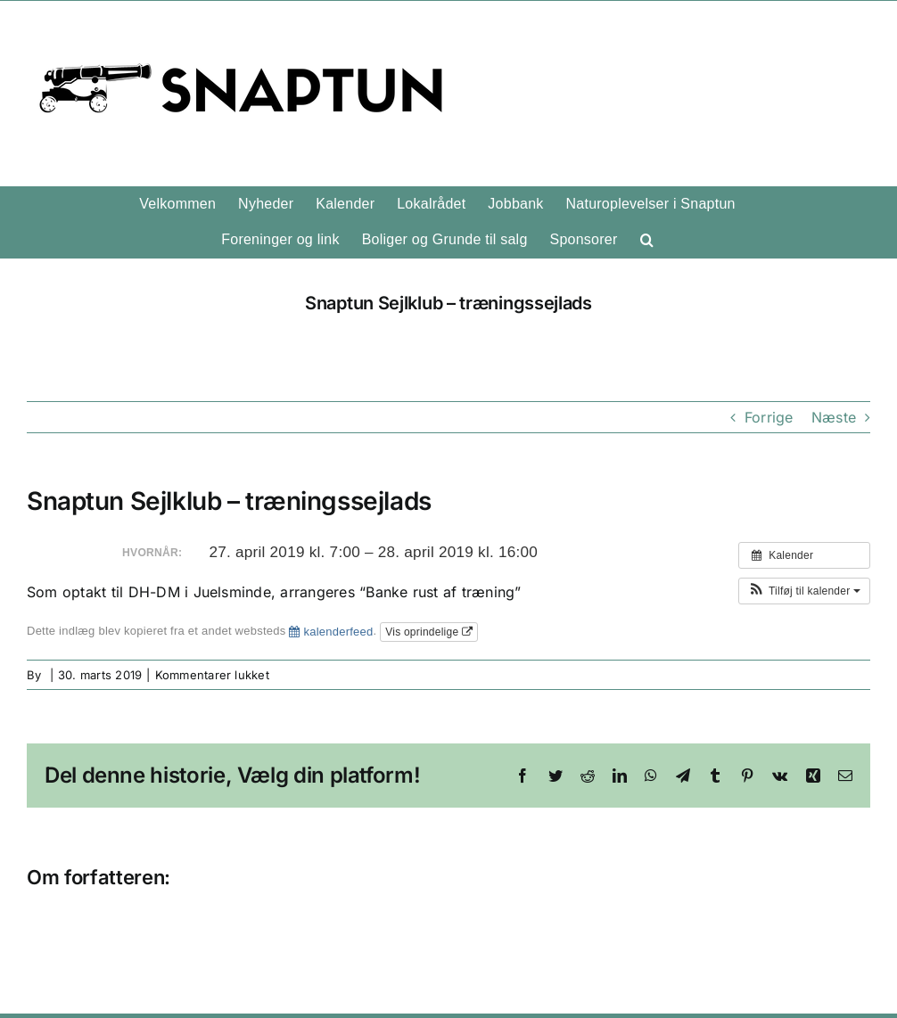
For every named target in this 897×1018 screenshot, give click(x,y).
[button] (647, 240)
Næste (833, 417)
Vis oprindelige (429, 632)
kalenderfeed (331, 631)
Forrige (769, 417)
